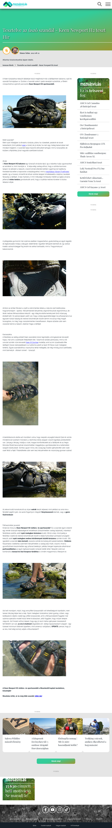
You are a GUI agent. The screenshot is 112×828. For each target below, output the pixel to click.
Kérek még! (93, 194)
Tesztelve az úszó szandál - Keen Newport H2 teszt (37, 65)
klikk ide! (38, 696)
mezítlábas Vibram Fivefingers (57, 172)
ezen (24, 145)
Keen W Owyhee (32, 342)
